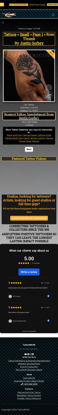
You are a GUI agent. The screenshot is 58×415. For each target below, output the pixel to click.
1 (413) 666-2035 (29, 384)
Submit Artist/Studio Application (29, 218)
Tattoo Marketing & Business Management (29, 361)
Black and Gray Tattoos (18, 135)
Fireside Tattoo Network (29, 398)
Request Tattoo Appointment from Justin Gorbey (29, 116)
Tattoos (10, 34)
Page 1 (38, 34)
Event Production (29, 367)
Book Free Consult (39, 4)
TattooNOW (29, 378)
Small (24, 34)
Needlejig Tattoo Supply (29, 395)
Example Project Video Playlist (29, 381)
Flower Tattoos (37, 135)
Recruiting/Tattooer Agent (29, 370)
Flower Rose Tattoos (29, 141)
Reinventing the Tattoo (29, 392)
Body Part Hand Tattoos (25, 138)
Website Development (29, 364)
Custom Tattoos (45, 138)
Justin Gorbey (32, 43)
